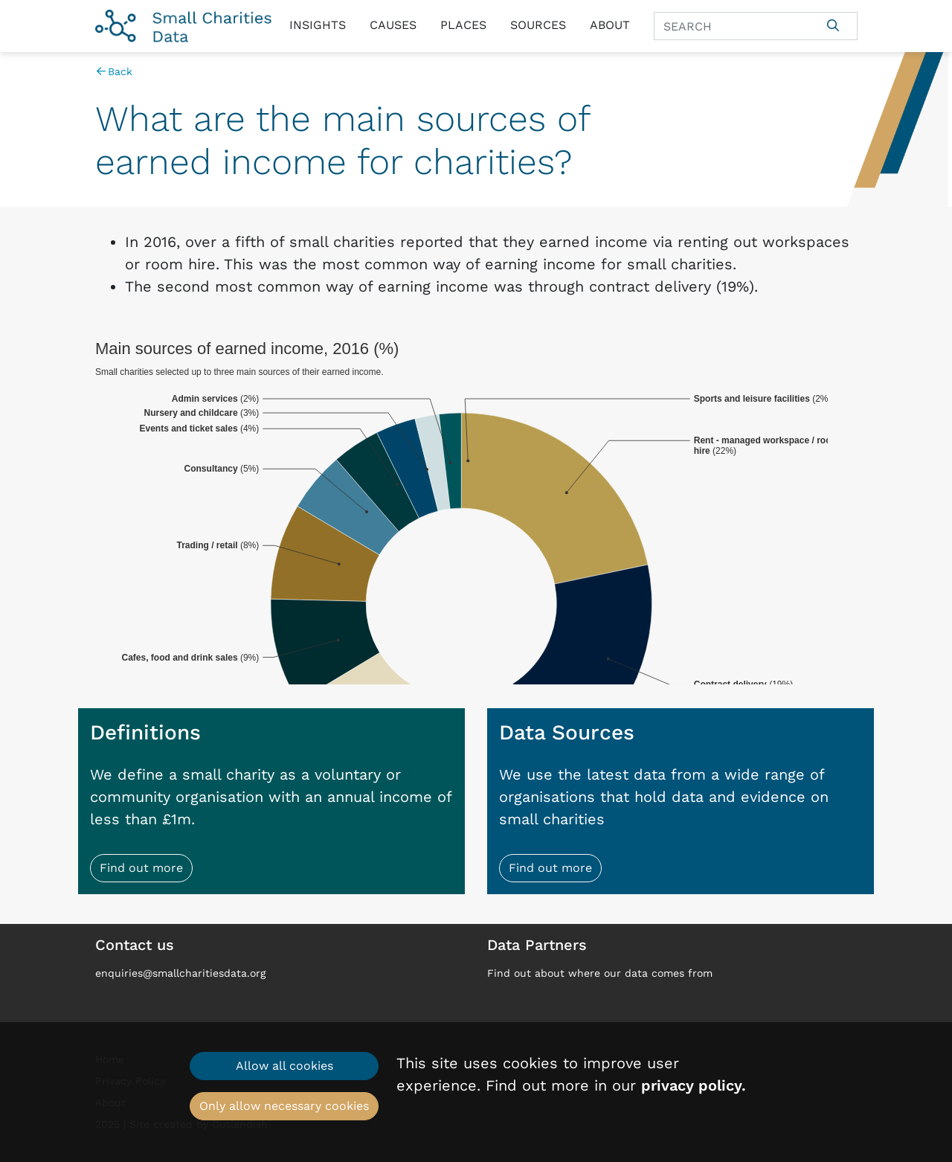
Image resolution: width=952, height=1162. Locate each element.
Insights (317, 25)
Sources (538, 25)
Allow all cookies (284, 1066)
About (610, 25)
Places (463, 25)
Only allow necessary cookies (284, 1106)
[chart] (476, 511)
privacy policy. (693, 1085)
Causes (393, 25)
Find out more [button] (141, 868)
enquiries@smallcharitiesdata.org (180, 973)
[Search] (732, 26)
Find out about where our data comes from (600, 973)
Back (114, 71)
